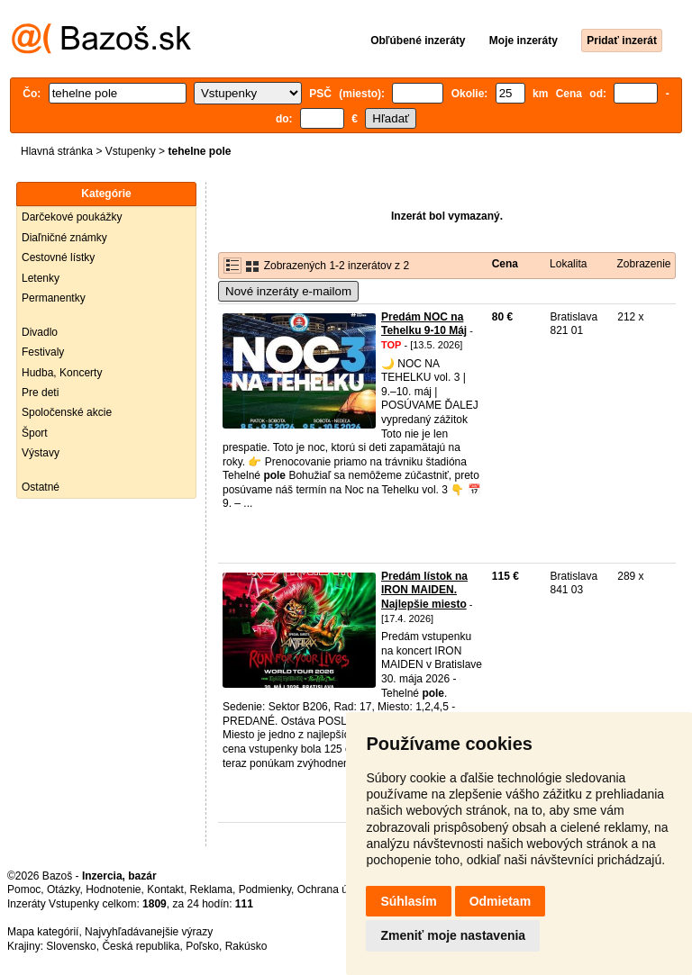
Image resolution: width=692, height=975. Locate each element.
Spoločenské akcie (67, 412)
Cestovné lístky (58, 257)
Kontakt (165, 889)
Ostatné (40, 487)
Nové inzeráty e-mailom (288, 291)
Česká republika (140, 946)
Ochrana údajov (335, 889)
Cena (505, 263)
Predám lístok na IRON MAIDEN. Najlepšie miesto (424, 590)
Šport (35, 433)
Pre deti (40, 392)
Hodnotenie (113, 889)
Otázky (63, 889)
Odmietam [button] (500, 901)
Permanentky (54, 298)
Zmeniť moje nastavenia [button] (452, 935)
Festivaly (43, 352)
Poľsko (202, 946)
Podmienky (265, 889)
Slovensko (71, 946)
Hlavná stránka (57, 151)
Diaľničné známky (64, 237)
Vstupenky (130, 151)
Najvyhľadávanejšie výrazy (149, 931)
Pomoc (24, 889)
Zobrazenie (643, 263)
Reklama (211, 889)
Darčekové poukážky (72, 217)
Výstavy (40, 453)
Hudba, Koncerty (62, 372)
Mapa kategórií (42, 931)
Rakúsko (246, 946)
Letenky (40, 278)
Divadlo (40, 332)
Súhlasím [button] (408, 901)
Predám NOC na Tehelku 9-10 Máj (424, 324)
